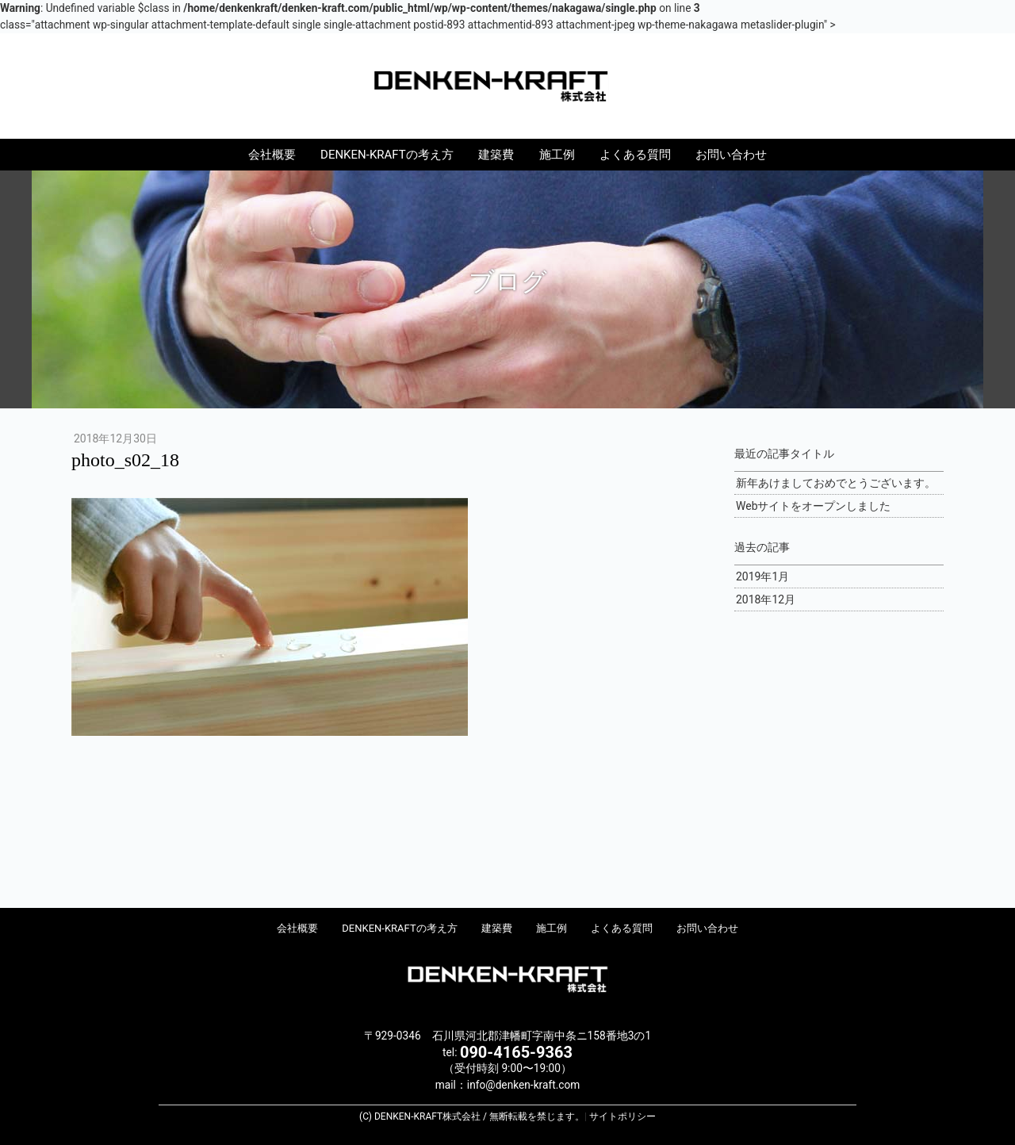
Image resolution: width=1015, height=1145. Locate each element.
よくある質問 (635, 154)
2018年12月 (765, 599)
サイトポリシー (622, 1116)
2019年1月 (762, 576)
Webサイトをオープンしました (813, 506)
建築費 (496, 154)
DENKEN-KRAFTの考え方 (387, 154)
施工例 (557, 154)
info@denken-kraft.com (523, 1084)
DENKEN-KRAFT (507, 85)
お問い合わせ (731, 154)
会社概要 (272, 154)
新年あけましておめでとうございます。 (836, 483)
